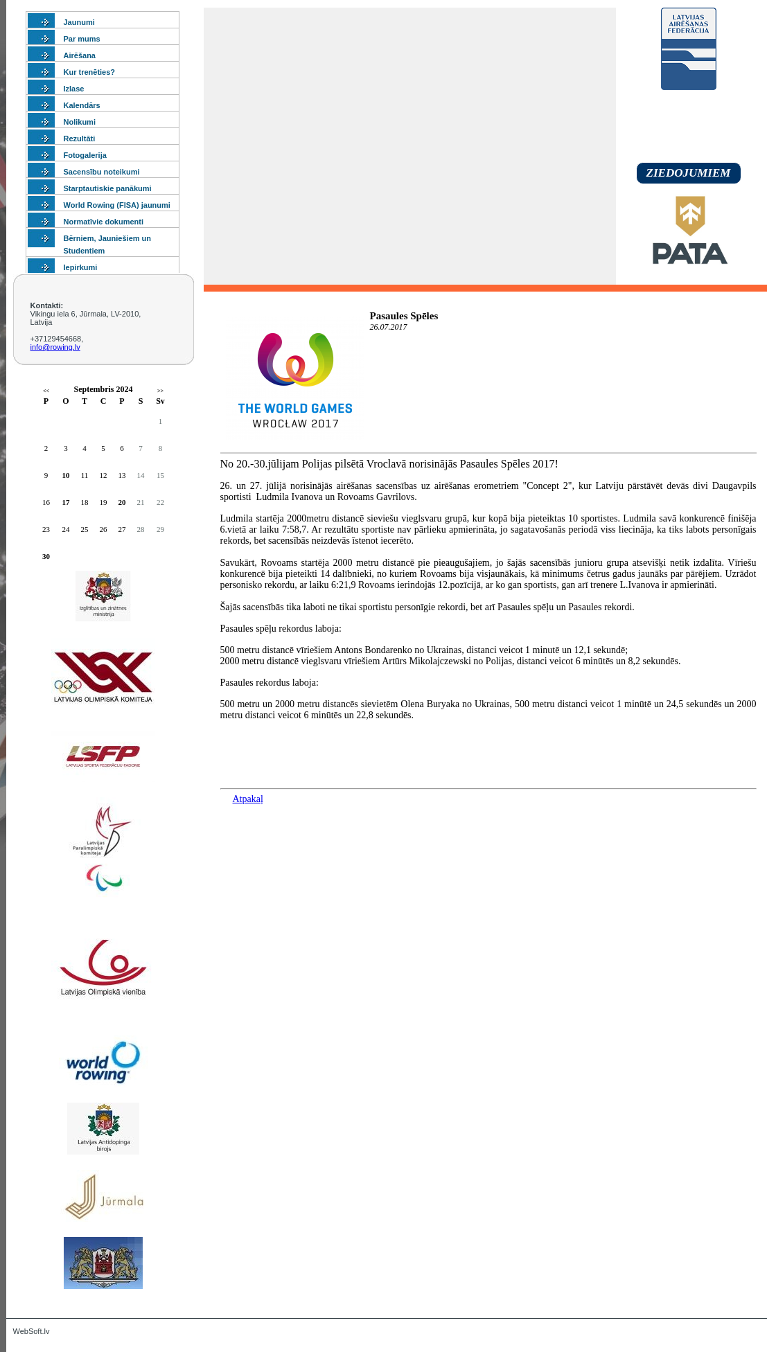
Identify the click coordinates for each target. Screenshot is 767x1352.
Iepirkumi (81, 267)
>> (160, 391)
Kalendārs (82, 105)
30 (46, 556)
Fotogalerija (85, 155)
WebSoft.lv (31, 1331)
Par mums (82, 39)
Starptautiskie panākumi (108, 188)
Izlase (74, 88)
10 (66, 475)
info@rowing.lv (55, 347)
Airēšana (80, 55)
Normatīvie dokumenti (104, 221)
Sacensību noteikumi (102, 172)
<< (46, 391)
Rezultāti (80, 138)
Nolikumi (80, 122)
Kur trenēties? (90, 72)
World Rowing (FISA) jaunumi (117, 205)
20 (122, 502)
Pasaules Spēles (404, 315)
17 (66, 502)
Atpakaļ (248, 799)
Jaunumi (79, 22)
